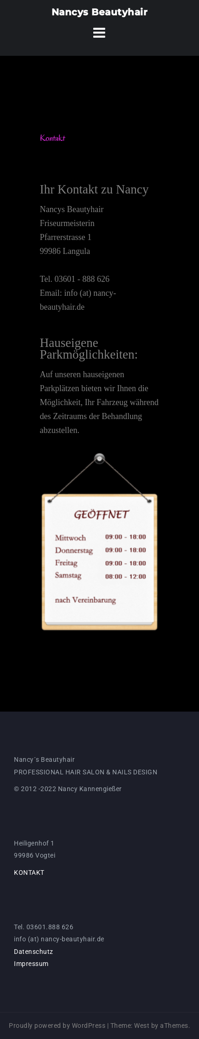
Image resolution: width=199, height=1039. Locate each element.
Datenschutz (33, 951)
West (141, 1025)
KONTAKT (29, 872)
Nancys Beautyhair (99, 12)
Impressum (31, 963)
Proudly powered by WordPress (57, 1025)
